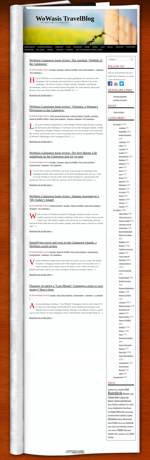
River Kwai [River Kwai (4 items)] (122, 423)
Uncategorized (34, 165)
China (68, 47)
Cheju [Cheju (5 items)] (132, 394)
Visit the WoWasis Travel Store (89, 50)
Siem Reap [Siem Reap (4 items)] (130, 426)
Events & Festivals (125, 271)
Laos (103, 47)
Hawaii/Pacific (124, 156)
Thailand (59, 50)
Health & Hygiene (125, 281)
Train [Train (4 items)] (127, 434)
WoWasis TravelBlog (65, 18)
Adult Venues (123, 214)
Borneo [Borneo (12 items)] (126, 393)
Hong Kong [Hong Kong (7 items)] (127, 408)
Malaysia (119, 47)
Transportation (92, 252)
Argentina (122, 128)
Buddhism (122, 242)
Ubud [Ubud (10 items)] (131, 433)
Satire (121, 334)
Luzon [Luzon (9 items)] (129, 415)
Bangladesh (30, 47)
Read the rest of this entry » (41, 95)
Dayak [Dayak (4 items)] (110, 404)
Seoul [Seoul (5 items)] (114, 426)
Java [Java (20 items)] (118, 411)
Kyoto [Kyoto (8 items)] (116, 415)
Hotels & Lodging (125, 295)
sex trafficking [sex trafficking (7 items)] (121, 426)
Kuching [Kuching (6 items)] (111, 415)
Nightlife (122, 327)
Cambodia (59, 47)
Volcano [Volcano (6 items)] (110, 437)
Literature (60, 70)
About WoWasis (118, 112)
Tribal (121, 374)
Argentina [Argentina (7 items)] (121, 389)
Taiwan (50, 50)
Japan (87, 47)
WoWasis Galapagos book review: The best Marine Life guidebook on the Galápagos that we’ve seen (63, 154)
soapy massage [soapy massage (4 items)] (112, 430)
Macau (110, 47)
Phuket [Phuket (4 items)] (110, 423)
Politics (46, 119)
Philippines (130, 47)
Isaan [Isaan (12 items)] (113, 411)
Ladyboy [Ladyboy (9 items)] (123, 415)
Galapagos (99, 70)
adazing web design (78, 452)
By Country (117, 124)
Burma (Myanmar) (45, 47)
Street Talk (122, 352)
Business (122, 246)
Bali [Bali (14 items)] (127, 389)
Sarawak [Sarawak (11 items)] (129, 422)
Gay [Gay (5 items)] (127, 404)
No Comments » (36, 73)
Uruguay (122, 203)
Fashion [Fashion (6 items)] (115, 404)
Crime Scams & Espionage (59, 116)
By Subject (117, 210)
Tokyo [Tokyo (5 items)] (116, 434)
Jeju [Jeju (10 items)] (122, 412)
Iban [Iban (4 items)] (109, 412)
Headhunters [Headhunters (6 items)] (117, 408)
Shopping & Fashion (125, 338)
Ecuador (53, 70)
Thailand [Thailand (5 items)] (111, 434)
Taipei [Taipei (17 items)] (120, 429)
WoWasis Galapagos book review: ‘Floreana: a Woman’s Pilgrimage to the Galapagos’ (63, 108)
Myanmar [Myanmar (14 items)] (112, 419)
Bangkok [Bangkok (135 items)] (115, 393)
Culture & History (76, 116)
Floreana (70, 119)
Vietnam (69, 50)
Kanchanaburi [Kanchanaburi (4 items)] (129, 412)
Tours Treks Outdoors (87, 70)
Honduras (122, 160)
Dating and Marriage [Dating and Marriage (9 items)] (122, 401)
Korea (95, 47)
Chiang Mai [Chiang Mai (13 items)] (113, 397)
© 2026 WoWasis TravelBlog (75, 451)
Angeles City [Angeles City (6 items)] (112, 389)
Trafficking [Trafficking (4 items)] (122, 434)
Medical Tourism (124, 306)
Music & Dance (124, 317)
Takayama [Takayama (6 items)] (127, 430)
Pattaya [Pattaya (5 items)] (119, 419)
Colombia (122, 149)
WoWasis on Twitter (120, 100)
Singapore (29, 50)
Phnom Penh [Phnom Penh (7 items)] (127, 419)
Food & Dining (124, 278)
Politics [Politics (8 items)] (115, 423)
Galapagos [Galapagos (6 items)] (121, 404)
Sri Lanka (40, 50)
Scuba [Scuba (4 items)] (109, 426)
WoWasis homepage (120, 97)
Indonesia (78, 47)
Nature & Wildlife (71, 70)
